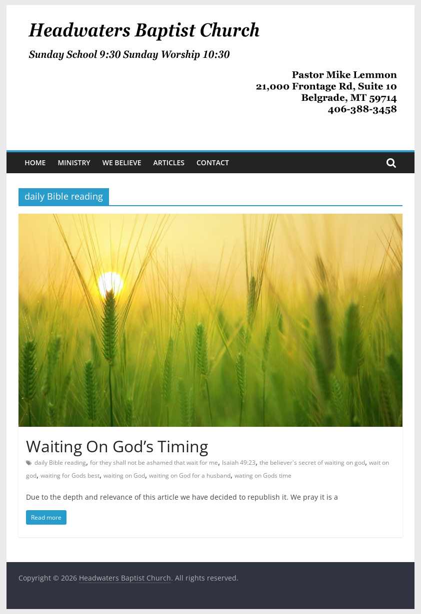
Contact (212, 162)
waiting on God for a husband (189, 475)
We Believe (122, 162)
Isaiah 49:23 (239, 462)
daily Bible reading (60, 462)
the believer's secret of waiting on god (312, 462)
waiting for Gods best (70, 475)
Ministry (74, 162)
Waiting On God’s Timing (117, 446)
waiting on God (124, 475)
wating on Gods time (263, 475)
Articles (169, 162)
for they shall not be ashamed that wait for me (154, 462)
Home (35, 162)
